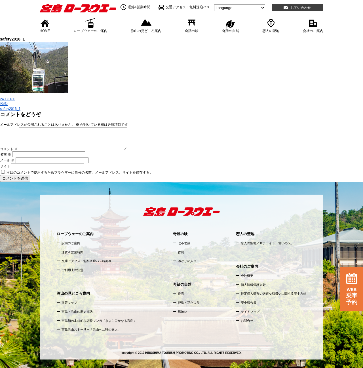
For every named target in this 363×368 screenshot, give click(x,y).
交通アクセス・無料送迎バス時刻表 (86, 261)
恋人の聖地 (270, 30)
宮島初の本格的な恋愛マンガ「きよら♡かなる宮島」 (99, 320)
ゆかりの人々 (187, 261)
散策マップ (69, 302)
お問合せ (247, 320)
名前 (5, 154)
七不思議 (184, 243)
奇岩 (181, 293)
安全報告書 (248, 302)
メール (7, 160)
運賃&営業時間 (139, 7)
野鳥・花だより (189, 302)
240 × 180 (7, 99)
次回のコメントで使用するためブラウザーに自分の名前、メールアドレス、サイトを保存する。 (80, 173)
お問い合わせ (300, 8)
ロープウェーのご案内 (90, 30)
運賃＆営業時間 (72, 252)
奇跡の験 (192, 30)
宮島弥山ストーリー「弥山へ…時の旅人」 (91, 329)
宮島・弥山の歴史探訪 (77, 311)
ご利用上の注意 (72, 270)
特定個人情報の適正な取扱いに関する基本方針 (273, 293)
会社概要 (247, 275)
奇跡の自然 (230, 30)
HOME (45, 30)
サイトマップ (250, 311)
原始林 (182, 311)
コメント (9, 149)
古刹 (181, 252)
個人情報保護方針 (253, 284)
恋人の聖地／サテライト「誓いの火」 (267, 243)
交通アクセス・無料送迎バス (188, 7)
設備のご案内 (71, 243)
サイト (5, 166)
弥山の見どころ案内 (146, 30)
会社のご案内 (313, 30)
